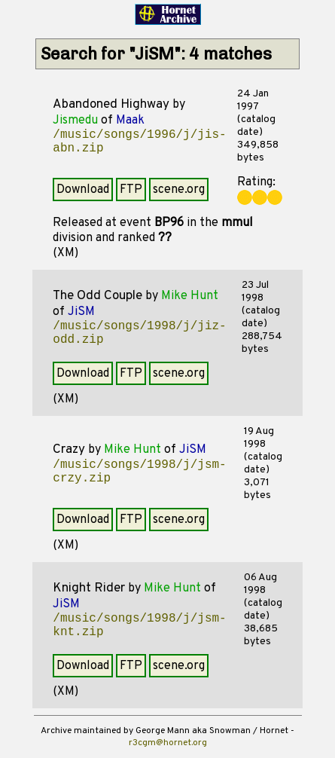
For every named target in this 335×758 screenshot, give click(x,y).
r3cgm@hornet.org (168, 743)
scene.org (179, 189)
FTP (131, 189)
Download (82, 189)
